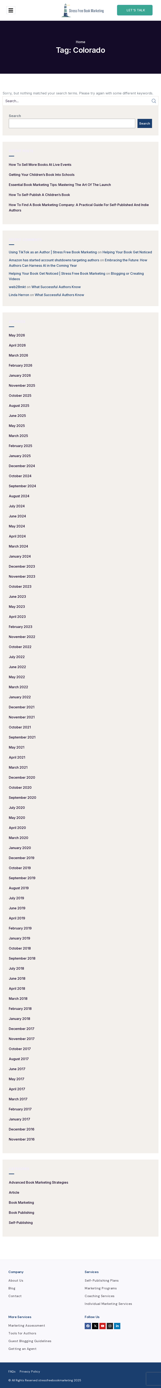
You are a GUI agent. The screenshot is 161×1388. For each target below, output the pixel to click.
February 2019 (20, 928)
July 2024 (17, 506)
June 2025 (17, 416)
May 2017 (16, 1079)
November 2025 (22, 385)
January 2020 (20, 848)
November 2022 (22, 637)
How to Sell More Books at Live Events (40, 164)
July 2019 (16, 898)
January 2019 (19, 938)
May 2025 (17, 426)
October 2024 (20, 476)
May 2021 (16, 747)
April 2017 (17, 1089)
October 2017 (20, 1049)
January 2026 (20, 375)
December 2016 (21, 1129)
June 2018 (17, 978)
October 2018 (20, 948)
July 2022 (17, 657)
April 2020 (17, 828)
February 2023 (20, 627)
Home (80, 42)
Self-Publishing (21, 1222)
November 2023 (22, 576)
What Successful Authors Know (56, 287)
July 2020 (17, 807)
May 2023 (17, 606)
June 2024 (17, 516)
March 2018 (18, 998)
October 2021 (20, 727)
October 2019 (20, 868)
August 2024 (19, 496)
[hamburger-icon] (10, 10)
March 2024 (18, 546)
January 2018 (19, 1019)
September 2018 (22, 958)
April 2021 (17, 757)
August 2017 (19, 1059)
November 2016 (22, 1139)
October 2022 (20, 647)
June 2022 (17, 667)
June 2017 (17, 1069)
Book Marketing (21, 1202)
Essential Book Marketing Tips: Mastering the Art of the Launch (60, 185)
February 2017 (20, 1109)
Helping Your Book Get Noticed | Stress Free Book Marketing (57, 273)
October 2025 (20, 395)
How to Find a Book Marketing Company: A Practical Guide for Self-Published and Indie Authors (79, 207)
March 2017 (18, 1099)
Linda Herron (19, 295)
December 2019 (21, 858)
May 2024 (17, 526)
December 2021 (21, 707)
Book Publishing (21, 1212)
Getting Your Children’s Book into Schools (41, 175)
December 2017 (21, 1029)
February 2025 (20, 446)
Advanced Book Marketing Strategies (38, 1182)
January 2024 (20, 556)
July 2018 (16, 968)
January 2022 (20, 697)
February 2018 (20, 1009)
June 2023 (17, 596)
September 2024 (22, 486)
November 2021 (22, 717)
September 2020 (22, 797)
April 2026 (17, 345)
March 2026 (18, 355)
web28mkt (17, 287)
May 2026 (17, 335)
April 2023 (17, 617)
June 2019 (17, 908)
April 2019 (17, 918)
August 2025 (19, 405)
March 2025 (18, 436)
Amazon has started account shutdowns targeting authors (54, 260)
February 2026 (20, 365)
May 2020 (17, 818)
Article (14, 1192)
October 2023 (20, 586)
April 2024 (17, 536)
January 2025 (20, 456)
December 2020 (22, 777)
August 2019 (19, 888)
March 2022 (18, 687)
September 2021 (22, 737)
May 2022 (17, 677)
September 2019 (22, 878)
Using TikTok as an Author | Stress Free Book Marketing (53, 252)
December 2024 (22, 466)
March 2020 (18, 838)
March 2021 (18, 767)
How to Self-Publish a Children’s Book (39, 195)
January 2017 (19, 1119)
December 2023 (22, 566)
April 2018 (17, 988)
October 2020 (20, 787)
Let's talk (136, 10)
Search (15, 116)
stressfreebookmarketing (55, 1380)
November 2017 (22, 1039)
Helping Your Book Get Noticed (127, 252)
